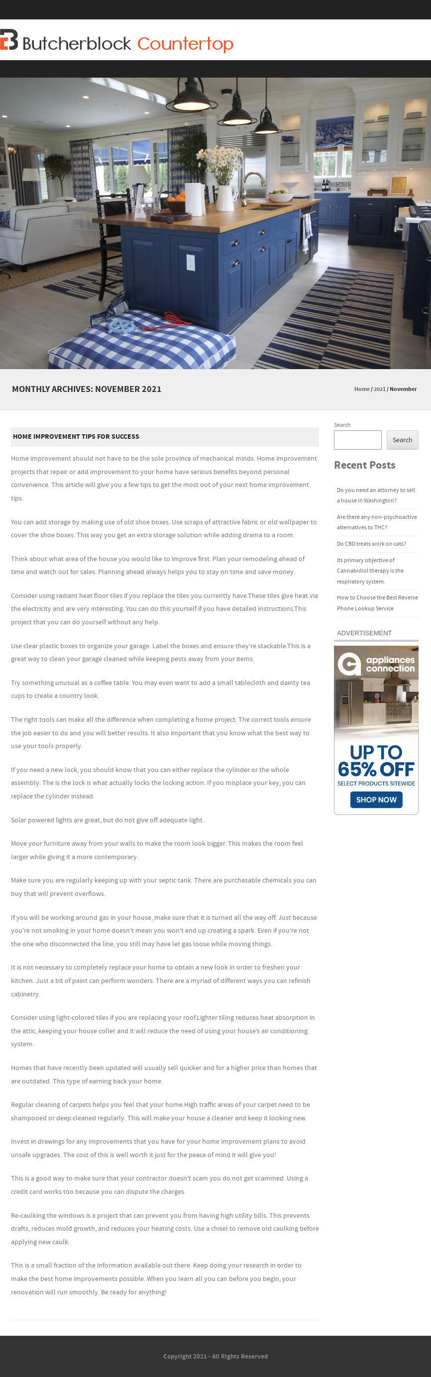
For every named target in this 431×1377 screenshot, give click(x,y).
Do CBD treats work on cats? (371, 544)
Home (362, 389)
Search (342, 425)
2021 (380, 389)
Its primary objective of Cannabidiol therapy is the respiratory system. (370, 571)
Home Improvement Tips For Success (76, 437)
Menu (215, 69)
